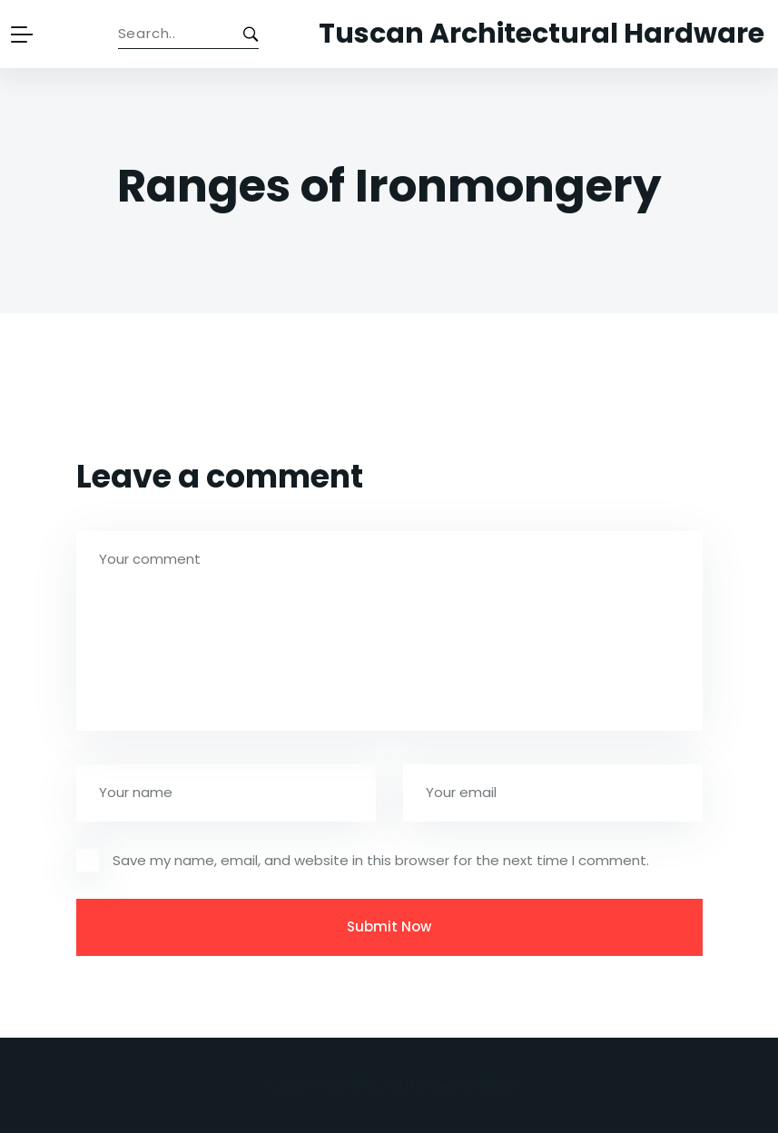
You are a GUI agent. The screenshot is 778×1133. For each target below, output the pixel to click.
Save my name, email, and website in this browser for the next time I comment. (381, 860)
